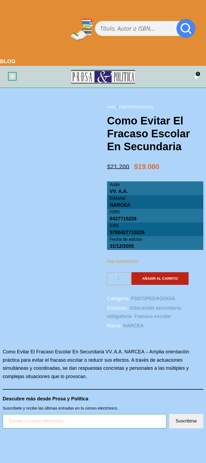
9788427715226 (127, 233)
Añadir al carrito (160, 279)
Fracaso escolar (152, 316)
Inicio (111, 107)
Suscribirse (186, 421)
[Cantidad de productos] (118, 278)
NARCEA (120, 205)
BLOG (8, 61)
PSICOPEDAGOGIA (136, 107)
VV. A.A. (119, 192)
